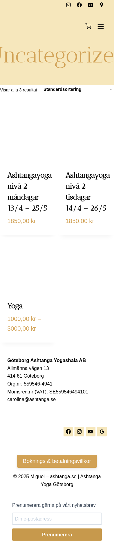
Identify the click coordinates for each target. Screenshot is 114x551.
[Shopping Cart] (88, 26)
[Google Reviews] (102, 431)
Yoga (15, 305)
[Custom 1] (102, 5)
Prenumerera (57, 534)
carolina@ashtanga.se (31, 399)
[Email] (90, 5)
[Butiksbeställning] (78, 89)
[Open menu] (100, 26)
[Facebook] (79, 5)
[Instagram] (68, 5)
